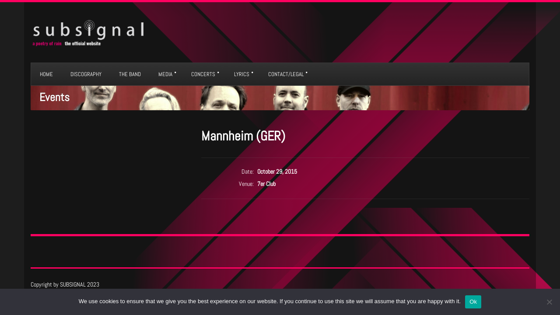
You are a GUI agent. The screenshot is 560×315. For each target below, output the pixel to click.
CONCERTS (203, 74)
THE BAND (130, 74)
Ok (473, 301)
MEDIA (165, 74)
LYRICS (241, 74)
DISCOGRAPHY (86, 74)
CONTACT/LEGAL (286, 74)
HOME (46, 74)
